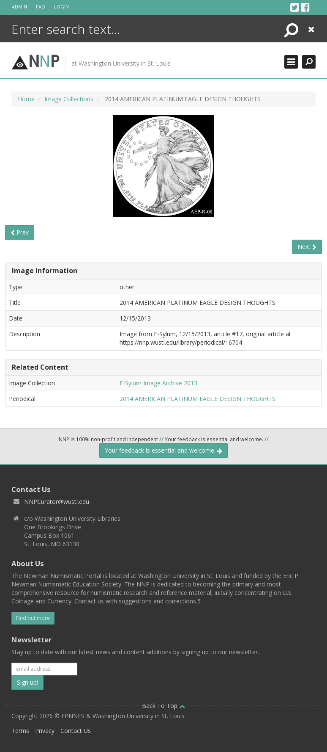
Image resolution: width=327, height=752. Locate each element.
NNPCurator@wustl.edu (56, 502)
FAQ (40, 6)
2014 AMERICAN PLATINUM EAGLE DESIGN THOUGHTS (197, 399)
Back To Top (163, 706)
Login (61, 6)
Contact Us (75, 731)
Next (306, 247)
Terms (20, 731)
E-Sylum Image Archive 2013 (158, 383)
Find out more (33, 618)
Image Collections (68, 99)
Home (26, 99)
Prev (20, 232)
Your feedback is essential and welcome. (163, 450)
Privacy (44, 731)
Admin (19, 6)
